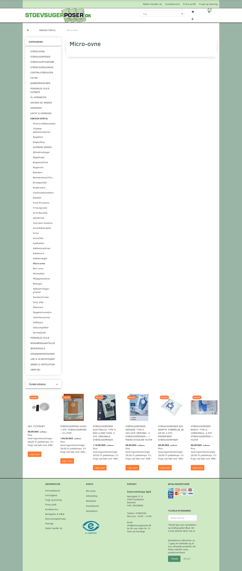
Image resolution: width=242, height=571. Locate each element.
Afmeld (187, 558)
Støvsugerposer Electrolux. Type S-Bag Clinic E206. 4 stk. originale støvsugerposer (104, 433)
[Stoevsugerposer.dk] (58, 15)
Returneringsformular (55, 518)
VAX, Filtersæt (36, 426)
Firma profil (189, 4)
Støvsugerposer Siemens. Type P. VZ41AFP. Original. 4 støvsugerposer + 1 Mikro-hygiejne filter (139, 433)
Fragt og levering (208, 4)
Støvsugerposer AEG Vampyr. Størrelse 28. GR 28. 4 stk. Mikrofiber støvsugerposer (171, 433)
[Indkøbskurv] (211, 12)
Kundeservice (172, 4)
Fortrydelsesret (52, 490)
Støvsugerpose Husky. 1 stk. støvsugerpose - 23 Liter (73, 429)
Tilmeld (174, 558)
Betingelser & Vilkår (55, 514)
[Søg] (182, 13)
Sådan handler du (152, 4)
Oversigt (49, 523)
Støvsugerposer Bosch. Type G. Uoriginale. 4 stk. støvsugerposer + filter (202, 433)
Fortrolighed (51, 495)
